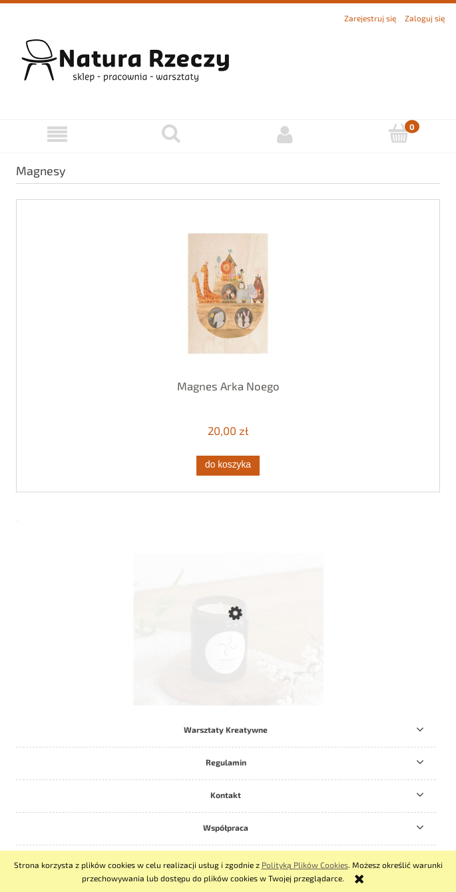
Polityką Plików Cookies (305, 864)
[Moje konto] (285, 134)
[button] (57, 134)
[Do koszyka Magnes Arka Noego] (227, 466)
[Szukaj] (171, 133)
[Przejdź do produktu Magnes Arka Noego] (228, 293)
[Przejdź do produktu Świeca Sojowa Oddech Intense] (228, 673)
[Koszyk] (399, 133)
